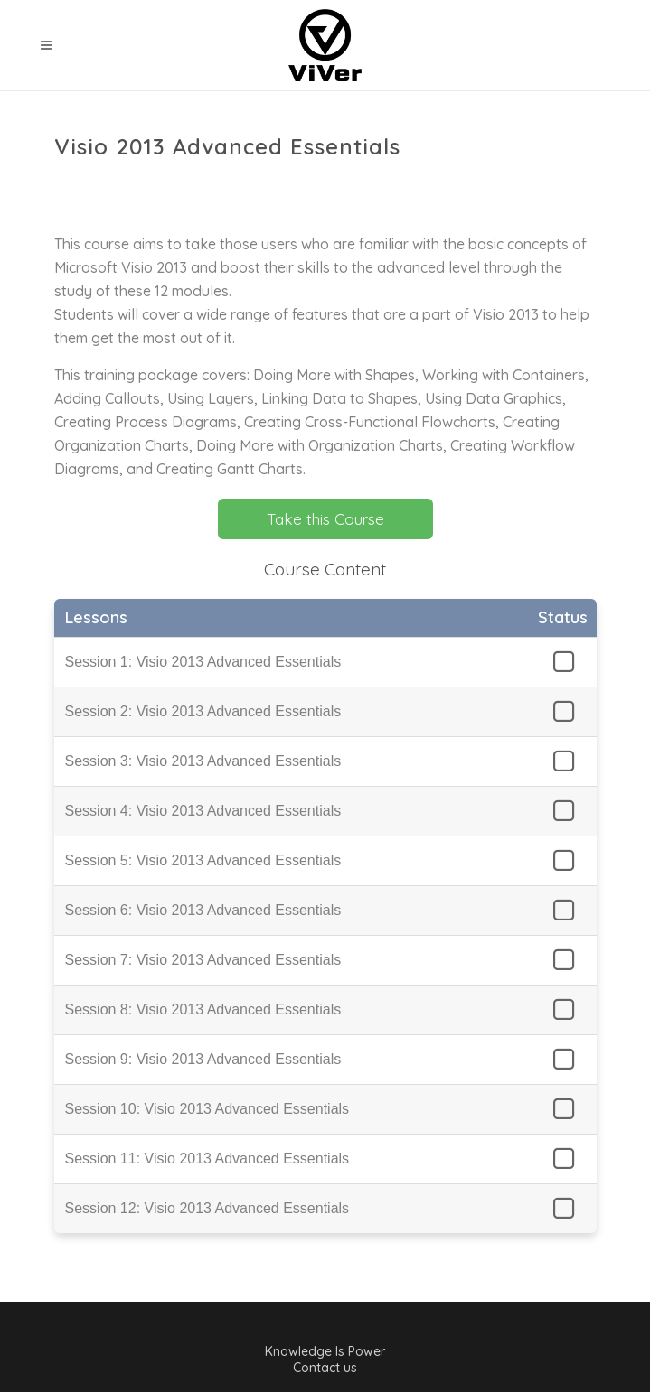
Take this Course (325, 518)
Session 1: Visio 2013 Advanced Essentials (203, 661)
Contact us (325, 1367)
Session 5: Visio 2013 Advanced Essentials (203, 860)
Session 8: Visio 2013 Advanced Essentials (203, 1009)
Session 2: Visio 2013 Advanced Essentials (203, 711)
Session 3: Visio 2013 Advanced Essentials (203, 761)
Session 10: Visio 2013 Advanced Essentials (207, 1108)
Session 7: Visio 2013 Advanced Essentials (203, 959)
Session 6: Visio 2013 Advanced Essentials (203, 910)
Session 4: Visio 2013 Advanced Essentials (203, 810)
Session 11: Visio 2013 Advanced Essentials (207, 1158)
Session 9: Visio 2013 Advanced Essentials (203, 1059)
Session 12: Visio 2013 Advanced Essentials (207, 1208)
